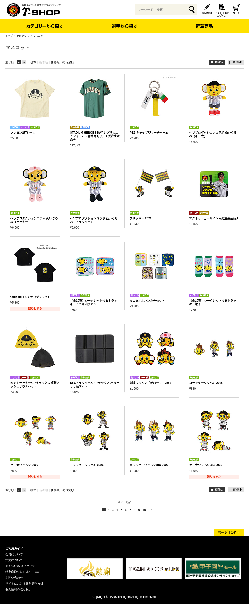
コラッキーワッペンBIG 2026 (149, 465)
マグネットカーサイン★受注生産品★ (214, 218)
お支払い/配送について (20, 566)
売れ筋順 (68, 62)
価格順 (55, 62)
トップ (9, 35)
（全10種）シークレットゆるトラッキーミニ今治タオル (93, 302)
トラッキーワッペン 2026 (87, 465)
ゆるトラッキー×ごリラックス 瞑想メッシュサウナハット (35, 384)
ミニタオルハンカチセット (147, 300)
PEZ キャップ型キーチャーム (149, 132)
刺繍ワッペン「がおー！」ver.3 (150, 383)
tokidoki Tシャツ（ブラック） (30, 297)
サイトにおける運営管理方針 (24, 583)
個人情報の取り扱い (18, 589)
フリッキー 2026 (140, 218)
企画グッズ (23, 35)
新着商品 (204, 22)
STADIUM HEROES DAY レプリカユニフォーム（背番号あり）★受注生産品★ (95, 136)
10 (144, 509)
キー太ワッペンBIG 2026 (205, 465)
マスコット (39, 35)
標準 (33, 62)
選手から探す (124, 26)
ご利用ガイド (14, 548)
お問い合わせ (14, 577)
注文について (14, 560)
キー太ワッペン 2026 (24, 465)
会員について (14, 554)
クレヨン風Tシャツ (23, 132)
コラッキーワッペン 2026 (206, 383)
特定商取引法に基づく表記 (22, 572)
